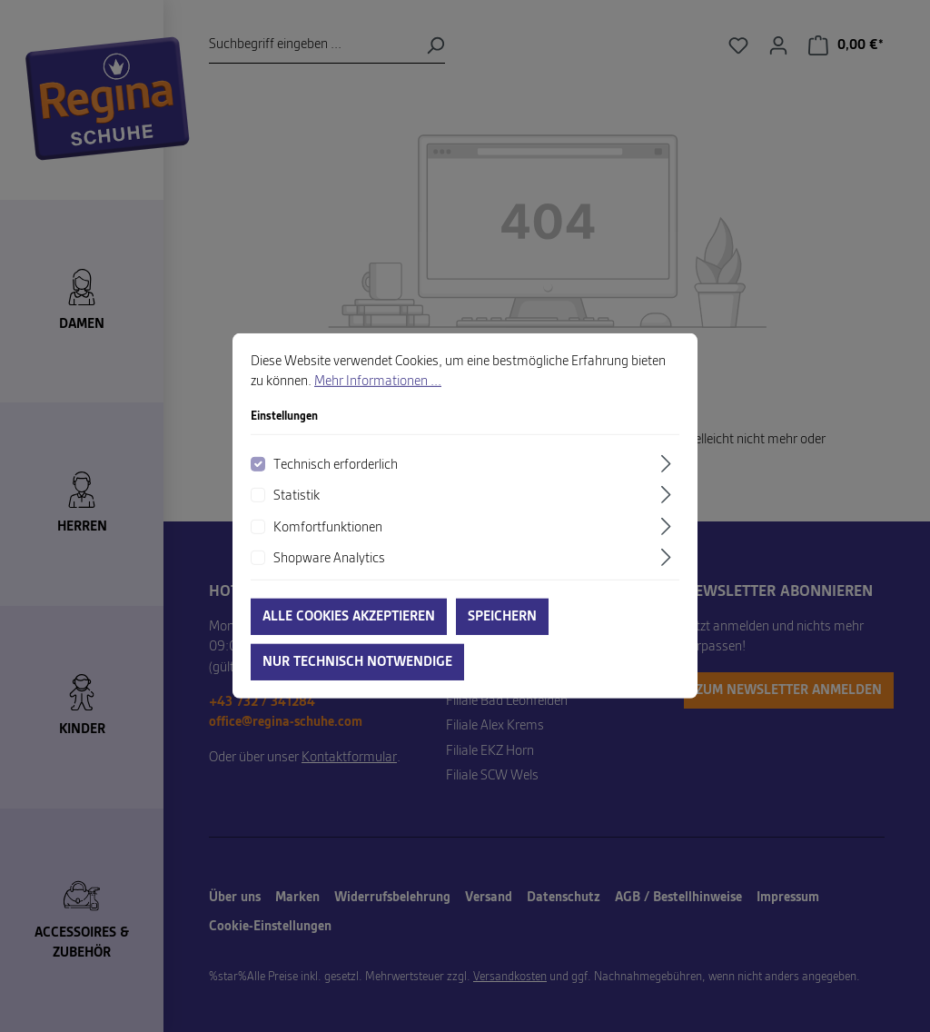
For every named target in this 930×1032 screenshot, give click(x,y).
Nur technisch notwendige (357, 683)
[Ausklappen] (668, 483)
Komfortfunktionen (327, 548)
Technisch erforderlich (335, 485)
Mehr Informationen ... (377, 402)
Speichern (502, 637)
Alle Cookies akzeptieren (348, 637)
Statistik (296, 517)
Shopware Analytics (329, 579)
